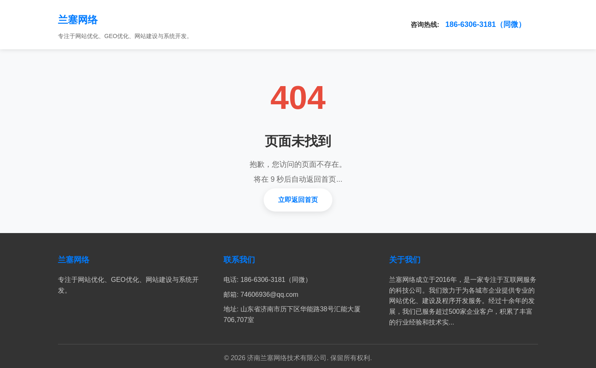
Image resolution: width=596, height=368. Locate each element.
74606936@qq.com (269, 294)
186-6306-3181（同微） (485, 24)
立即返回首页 (298, 199)
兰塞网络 (78, 19)
